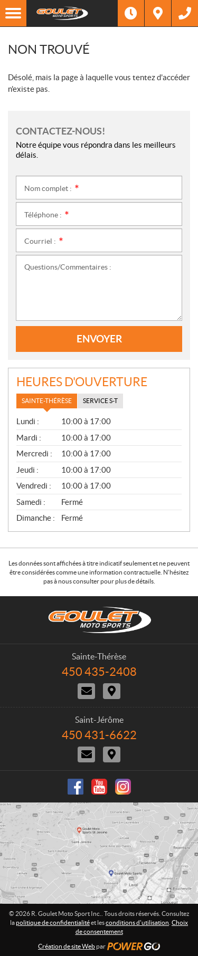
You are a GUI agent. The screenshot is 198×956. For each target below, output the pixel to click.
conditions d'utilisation (137, 922)
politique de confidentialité (53, 922)
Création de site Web (66, 946)
